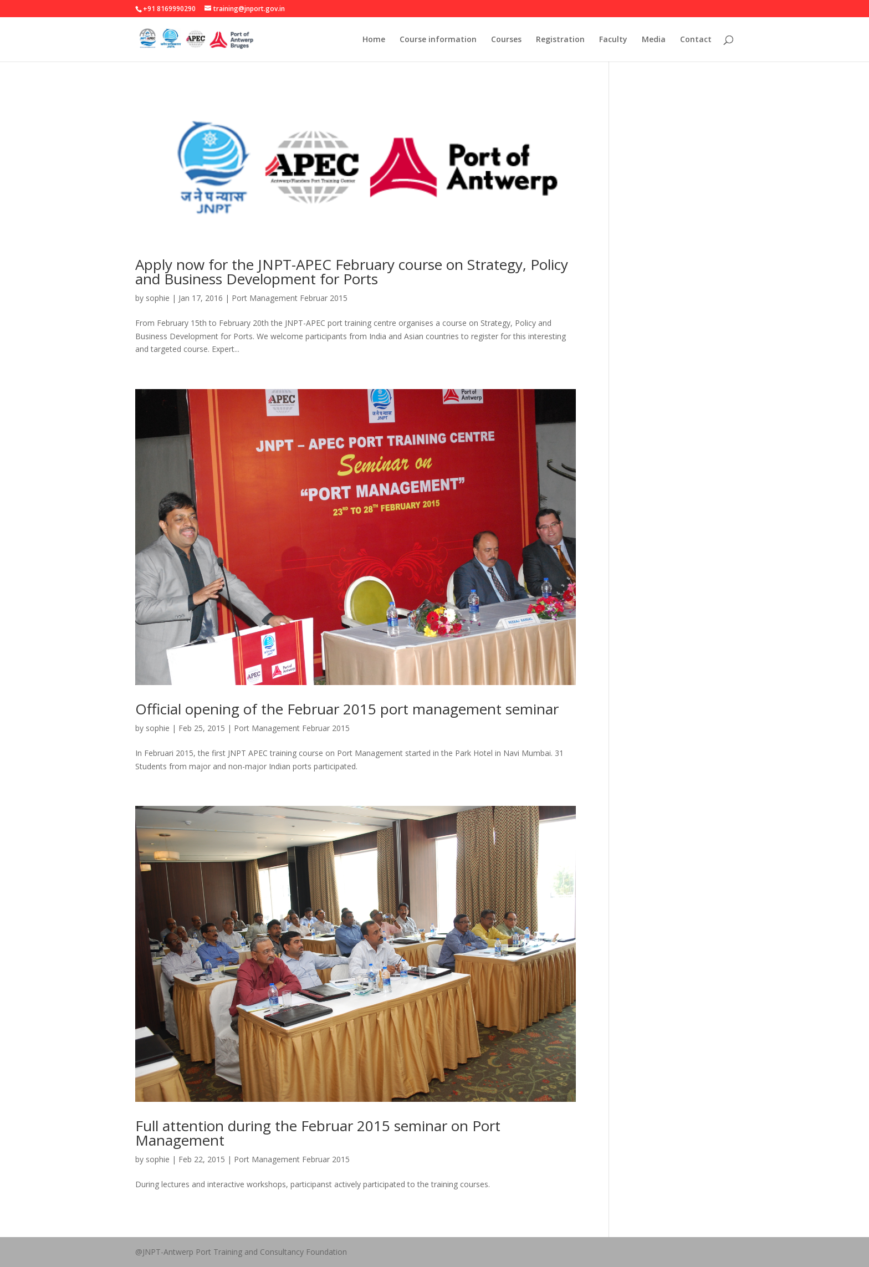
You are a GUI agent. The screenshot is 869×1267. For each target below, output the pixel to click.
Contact (696, 39)
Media (654, 39)
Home (373, 39)
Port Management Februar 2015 (289, 298)
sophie (158, 298)
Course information (438, 39)
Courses (506, 39)
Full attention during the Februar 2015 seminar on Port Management (317, 1133)
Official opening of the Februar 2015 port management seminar (347, 709)
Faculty (613, 39)
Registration (560, 39)
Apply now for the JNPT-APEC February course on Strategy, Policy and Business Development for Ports (351, 271)
